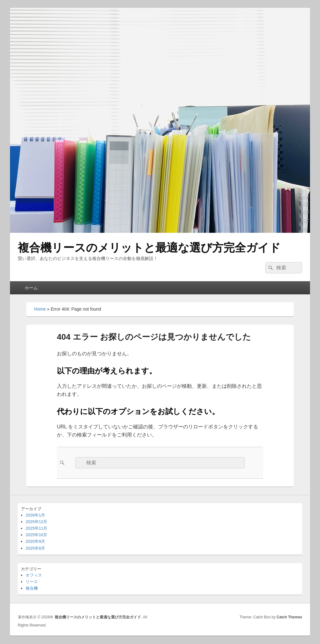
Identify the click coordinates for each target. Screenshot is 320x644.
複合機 (32, 588)
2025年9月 (35, 541)
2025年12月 (36, 521)
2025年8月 (35, 548)
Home (40, 309)
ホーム (31, 287)
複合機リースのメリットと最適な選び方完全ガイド (149, 247)
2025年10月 (36, 534)
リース (32, 581)
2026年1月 (35, 515)
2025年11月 (36, 528)
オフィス (34, 575)
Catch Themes (289, 617)
